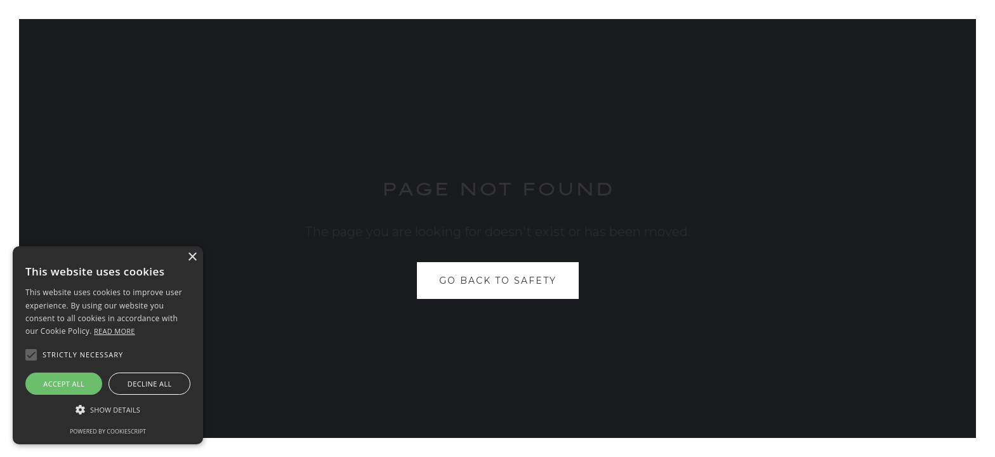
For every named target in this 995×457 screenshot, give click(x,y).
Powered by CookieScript (108, 431)
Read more (114, 331)
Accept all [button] (63, 383)
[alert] (108, 345)
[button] (107, 410)
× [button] (192, 257)
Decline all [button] (150, 383)
